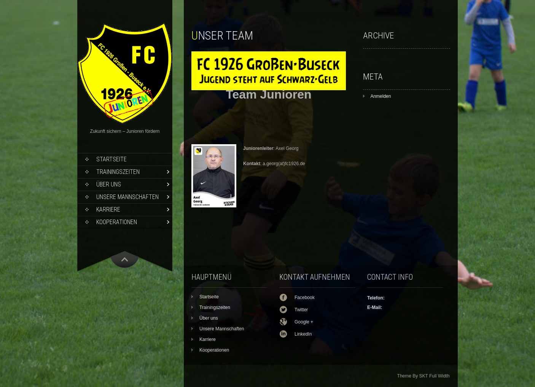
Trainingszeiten (118, 171)
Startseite (111, 159)
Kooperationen (116, 222)
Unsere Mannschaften (127, 197)
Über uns (108, 184)
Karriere (108, 209)
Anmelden (380, 96)
